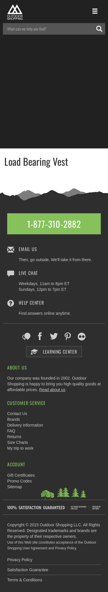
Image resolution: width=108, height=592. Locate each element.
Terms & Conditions (24, 580)
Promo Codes (19, 481)
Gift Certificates (21, 475)
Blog (26, 336)
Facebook (40, 336)
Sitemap (14, 486)
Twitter (54, 336)
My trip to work (20, 448)
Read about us (52, 389)
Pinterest (68, 336)
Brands (13, 419)
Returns (14, 436)
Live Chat (28, 272)
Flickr (81, 336)
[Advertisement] (54, 94)
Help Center (31, 302)
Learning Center (54, 351)
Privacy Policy (19, 559)
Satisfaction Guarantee (27, 570)
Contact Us (17, 413)
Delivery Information (25, 425)
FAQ (11, 431)
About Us (17, 367)
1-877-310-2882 (54, 223)
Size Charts (17, 442)
